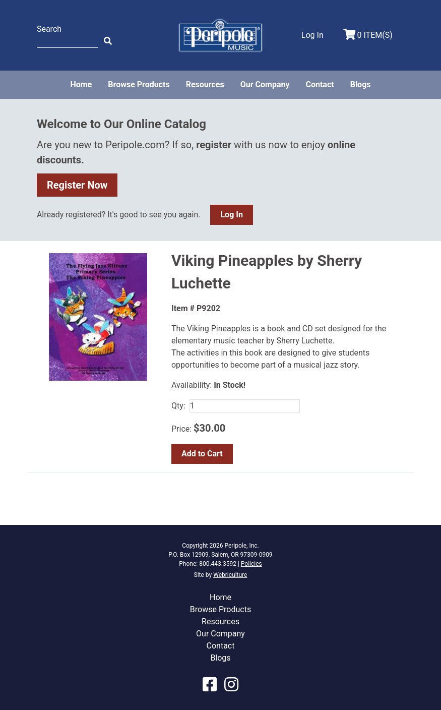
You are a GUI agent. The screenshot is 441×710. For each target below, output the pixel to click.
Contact (319, 84)
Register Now (77, 185)
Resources (205, 84)
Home (81, 84)
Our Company (265, 84)
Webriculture (230, 574)
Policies (251, 563)
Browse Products (138, 84)
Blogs (360, 84)
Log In (231, 214)
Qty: (178, 405)
